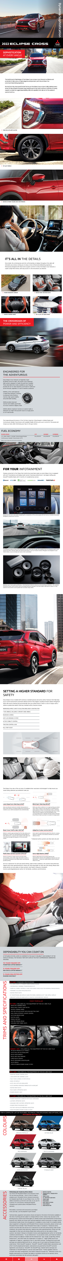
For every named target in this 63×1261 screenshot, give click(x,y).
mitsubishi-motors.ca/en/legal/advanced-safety (40, 1233)
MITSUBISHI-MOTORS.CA (31, 1114)
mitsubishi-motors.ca (41, 1253)
